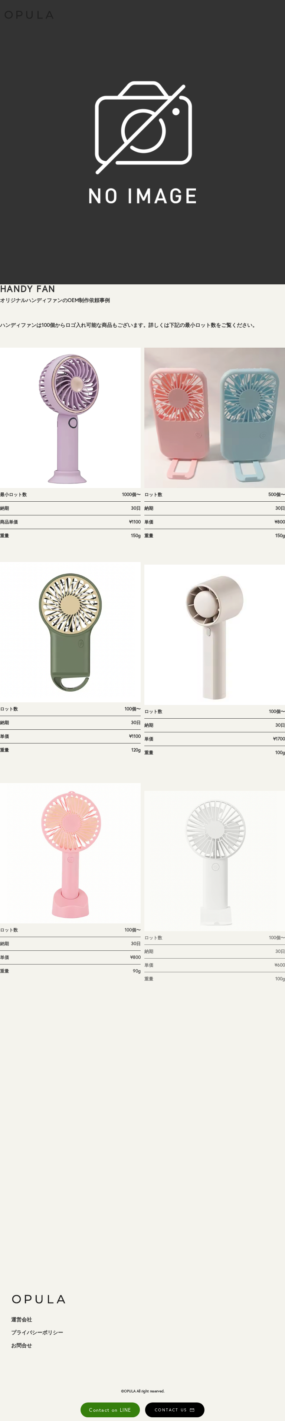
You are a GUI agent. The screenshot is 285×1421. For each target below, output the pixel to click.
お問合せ (21, 1345)
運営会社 (21, 1319)
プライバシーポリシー (37, 1332)
